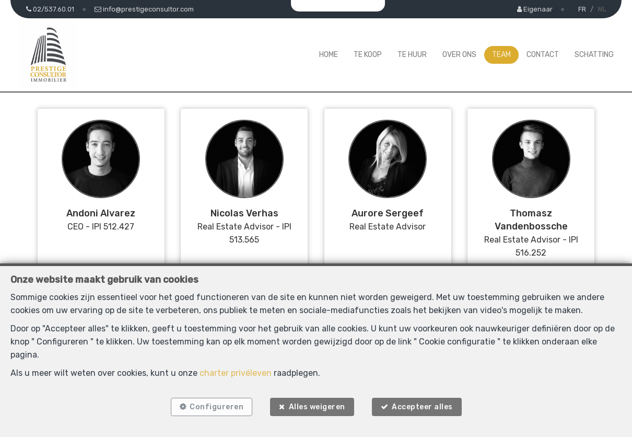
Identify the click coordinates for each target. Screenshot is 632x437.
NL (602, 9)
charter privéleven (236, 373)
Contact (542, 54)
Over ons (459, 54)
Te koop (368, 54)
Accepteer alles (422, 406)
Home (328, 54)
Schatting (594, 54)
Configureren (216, 406)
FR (582, 9)
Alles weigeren (317, 406)
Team (501, 54)
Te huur (412, 54)
